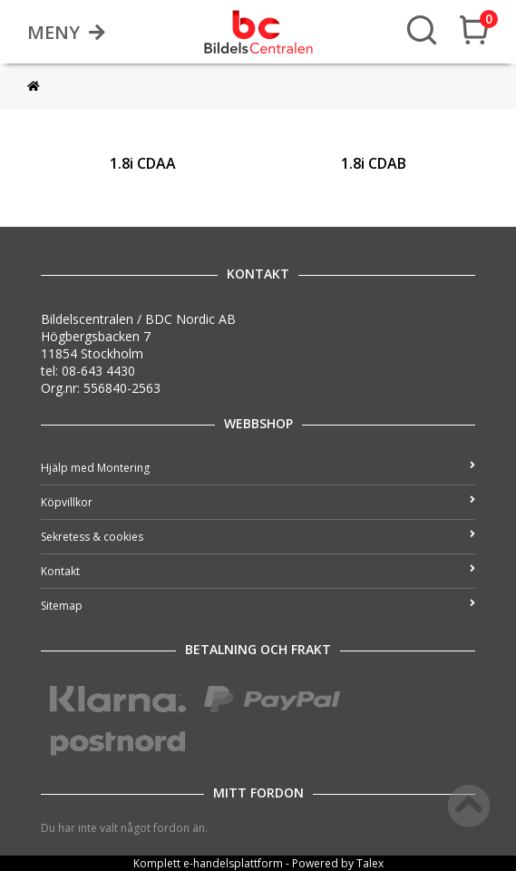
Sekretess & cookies (258, 536)
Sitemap (258, 605)
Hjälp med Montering (258, 467)
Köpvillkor (258, 502)
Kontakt (258, 571)
